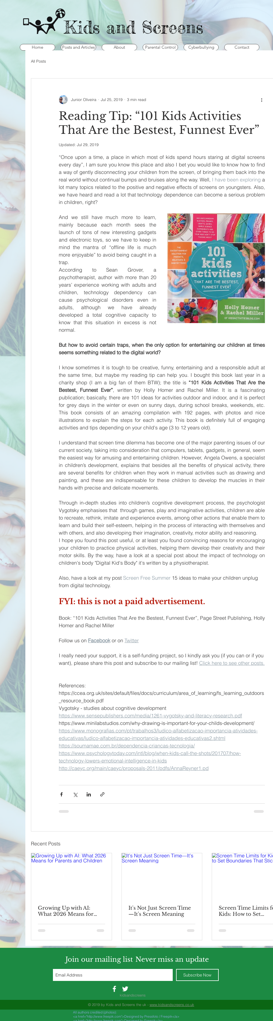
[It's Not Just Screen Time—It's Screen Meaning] (162, 875)
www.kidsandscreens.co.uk (172, 1004)
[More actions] (261, 99)
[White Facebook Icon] (114, 989)
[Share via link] (102, 794)
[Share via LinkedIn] (88, 794)
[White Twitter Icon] (125, 989)
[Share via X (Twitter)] (75, 794)
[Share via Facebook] (61, 794)
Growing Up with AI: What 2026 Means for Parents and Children (66, 911)
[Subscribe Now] (197, 975)
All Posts (38, 61)
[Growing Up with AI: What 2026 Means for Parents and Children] (71, 875)
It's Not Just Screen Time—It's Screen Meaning (159, 911)
